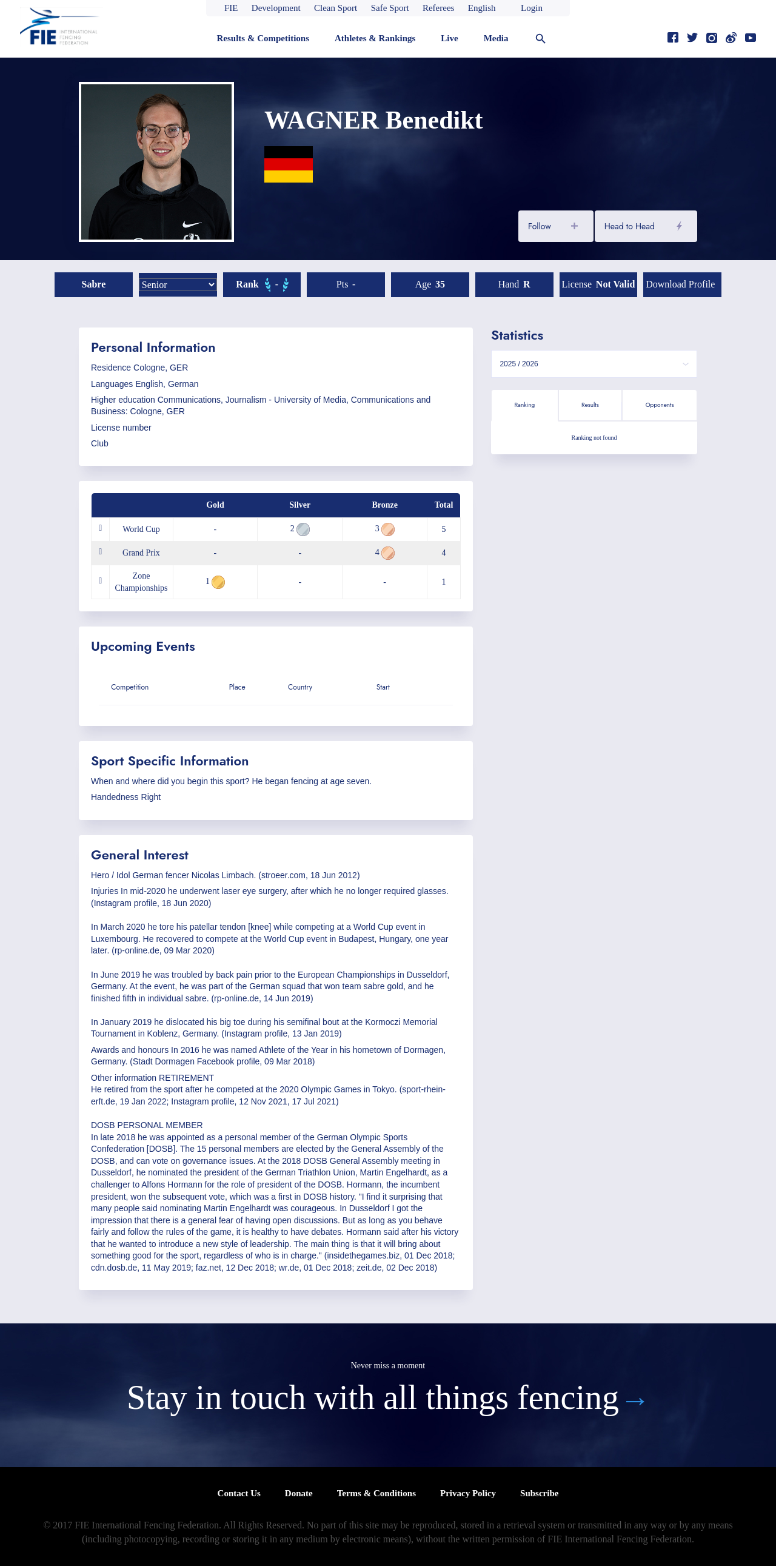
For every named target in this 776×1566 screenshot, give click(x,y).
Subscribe (539, 1493)
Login (532, 8)
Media (496, 38)
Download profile (680, 284)
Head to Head (629, 226)
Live (449, 38)
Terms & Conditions (376, 1493)
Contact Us (239, 1493)
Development (276, 8)
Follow (539, 226)
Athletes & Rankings (375, 38)
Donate (299, 1493)
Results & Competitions (262, 38)
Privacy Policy (468, 1493)
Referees (438, 8)
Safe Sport (390, 8)
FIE (231, 8)
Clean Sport (335, 8)
